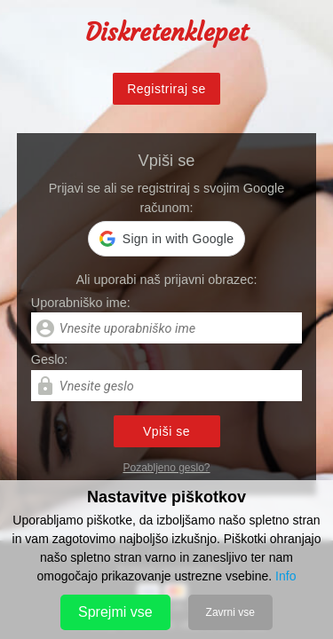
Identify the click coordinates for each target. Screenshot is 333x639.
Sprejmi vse (115, 611)
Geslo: (49, 359)
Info (285, 576)
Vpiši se (166, 431)
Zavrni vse (230, 612)
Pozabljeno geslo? (166, 468)
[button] (166, 238)
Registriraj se (166, 89)
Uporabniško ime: (81, 303)
